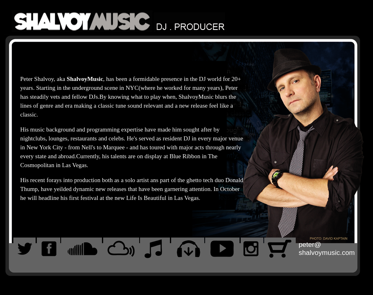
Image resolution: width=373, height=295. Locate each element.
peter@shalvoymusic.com (327, 249)
